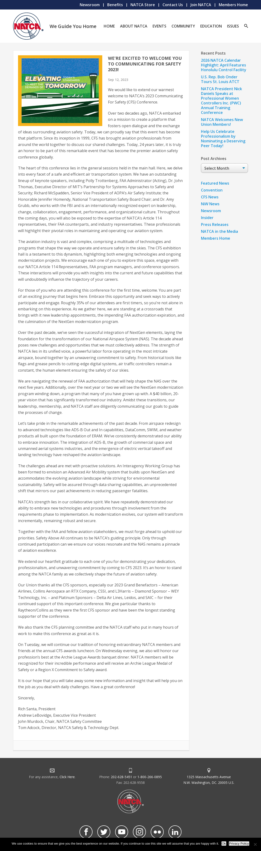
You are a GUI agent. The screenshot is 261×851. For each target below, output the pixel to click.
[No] (255, 844)
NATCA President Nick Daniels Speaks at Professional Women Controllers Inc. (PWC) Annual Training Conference (221, 100)
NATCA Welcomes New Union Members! (222, 122)
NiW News (210, 203)
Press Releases (214, 224)
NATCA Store (142, 4)
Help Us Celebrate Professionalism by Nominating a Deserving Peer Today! (223, 138)
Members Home (233, 4)
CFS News (210, 197)
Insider (207, 217)
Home (109, 26)
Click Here (67, 777)
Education (211, 26)
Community (183, 26)
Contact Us (173, 4)
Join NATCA (201, 4)
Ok (224, 843)
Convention (212, 190)
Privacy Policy (239, 843)
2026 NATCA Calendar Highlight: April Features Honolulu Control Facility (223, 65)
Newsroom (90, 4)
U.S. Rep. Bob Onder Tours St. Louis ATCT (220, 79)
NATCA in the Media (219, 231)
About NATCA (133, 26)
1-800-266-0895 (149, 777)
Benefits (115, 4)
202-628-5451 (121, 777)
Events (159, 26)
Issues (233, 26)
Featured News (215, 183)
